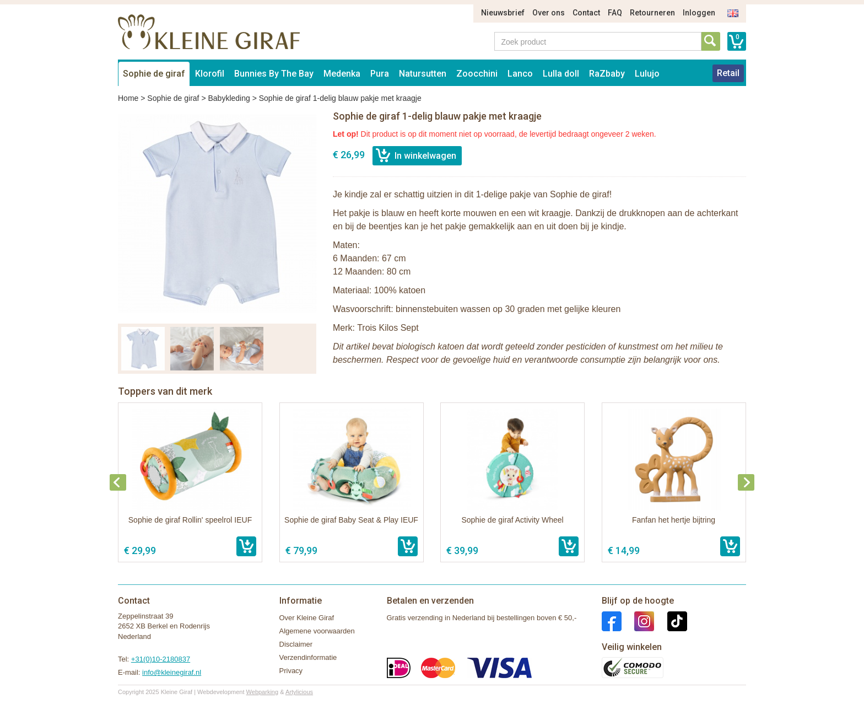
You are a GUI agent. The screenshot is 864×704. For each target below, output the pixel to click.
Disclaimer (296, 644)
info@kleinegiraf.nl (171, 672)
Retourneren (652, 12)
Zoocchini (477, 73)
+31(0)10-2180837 (160, 659)
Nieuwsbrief (503, 12)
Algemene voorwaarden (317, 631)
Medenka (341, 73)
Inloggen (699, 12)
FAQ (615, 12)
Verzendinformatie (308, 657)
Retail (728, 73)
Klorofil (209, 73)
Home (128, 98)
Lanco (520, 73)
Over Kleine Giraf (306, 618)
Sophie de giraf (154, 73)
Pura (379, 73)
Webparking (262, 692)
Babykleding (229, 98)
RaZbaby (607, 73)
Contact (586, 12)
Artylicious (299, 692)
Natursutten (422, 73)
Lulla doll (561, 73)
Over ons (548, 12)
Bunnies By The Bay (274, 73)
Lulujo (647, 73)
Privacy (291, 671)
